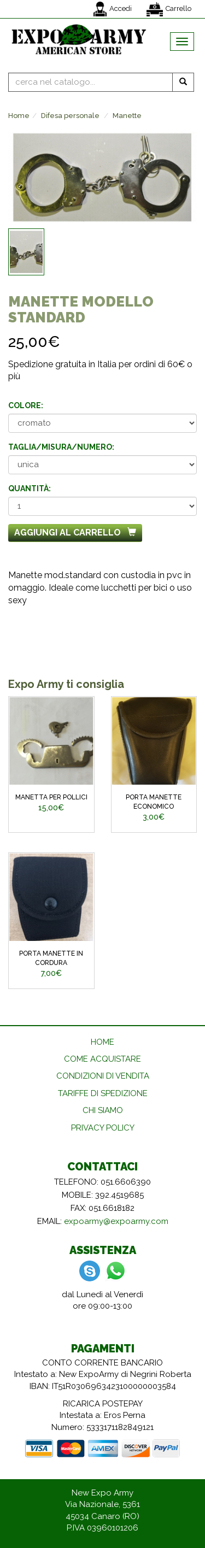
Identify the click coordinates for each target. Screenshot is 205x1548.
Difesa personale (70, 115)
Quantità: (29, 488)
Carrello (169, 9)
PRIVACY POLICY (102, 1128)
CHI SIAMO (103, 1110)
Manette (127, 115)
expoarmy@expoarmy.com (116, 1221)
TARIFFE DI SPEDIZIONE (103, 1093)
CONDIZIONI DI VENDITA (102, 1076)
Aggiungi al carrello (75, 532)
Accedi (112, 9)
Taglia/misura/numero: (61, 447)
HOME (102, 1042)
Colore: (25, 405)
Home (19, 115)
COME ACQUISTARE (102, 1059)
